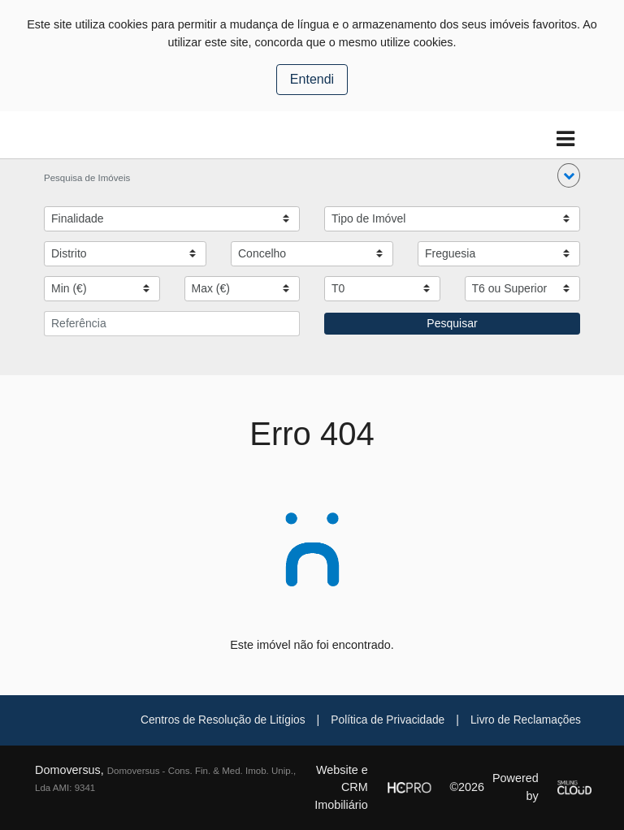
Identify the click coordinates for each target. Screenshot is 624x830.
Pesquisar (452, 323)
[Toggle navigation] (565, 139)
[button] (568, 175)
